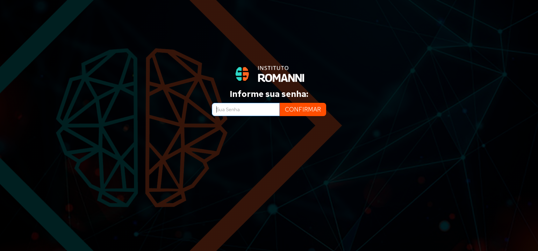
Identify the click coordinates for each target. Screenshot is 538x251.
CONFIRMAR (303, 109)
